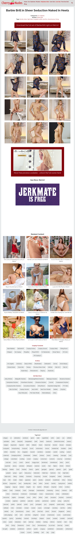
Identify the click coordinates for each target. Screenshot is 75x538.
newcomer (6, 497)
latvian (47, 483)
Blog (25, 4)
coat (70, 455)
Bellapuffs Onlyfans (20, 379)
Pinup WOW (35, 352)
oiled (46, 497)
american (25, 438)
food (17, 469)
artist (52, 438)
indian (59, 476)
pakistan (23, 501)
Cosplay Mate (53, 348)
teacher (59, 522)
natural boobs (49, 494)
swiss (4, 522)
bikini (28, 445)
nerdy (57, 494)
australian (6, 441)
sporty (11, 518)
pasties (53, 501)
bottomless (39, 448)
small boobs (51, 515)
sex (12, 511)
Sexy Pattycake (23, 393)
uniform (29, 529)
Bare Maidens (11, 348)
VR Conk (65, 352)
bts (19, 452)
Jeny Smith (35, 389)
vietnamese (69, 529)
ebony (14, 466)
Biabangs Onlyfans (52, 379)
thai (71, 522)
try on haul (52, 525)
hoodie (45, 476)
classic (48, 455)
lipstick (39, 487)
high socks (8, 476)
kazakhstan (56, 480)
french (31, 469)
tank (25, 522)
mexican (64, 490)
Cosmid (51, 382)
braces (47, 448)
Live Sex (58, 1)
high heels (30, 19)
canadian (48, 452)
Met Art (65, 367)
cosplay (35, 459)
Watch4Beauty (46, 393)
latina (40, 483)
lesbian (22, 487)
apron (32, 438)
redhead (6, 508)
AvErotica (19, 363)
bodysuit (24, 448)
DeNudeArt (47, 363)
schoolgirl (47, 508)
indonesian (67, 476)
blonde (22, 19)
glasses (59, 469)
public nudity (60, 504)
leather (70, 483)
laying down (61, 483)
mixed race (15, 494)
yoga (52, 532)
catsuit (69, 452)
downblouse (53, 462)
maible (5, 490)
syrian (10, 522)
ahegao (5, 438)
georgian (44, 469)
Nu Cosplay (18, 352)
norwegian (21, 497)
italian (20, 480)
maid (11, 490)
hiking (15, 476)
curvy (14, 462)
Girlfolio (50, 367)
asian (58, 438)
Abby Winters (8, 379)
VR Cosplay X (37, 355)
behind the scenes (59, 441)
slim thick (27, 515)
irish (9, 480)
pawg (59, 501)
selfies (69, 508)
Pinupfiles (26, 352)
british (5, 452)
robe (12, 508)
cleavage (63, 455)
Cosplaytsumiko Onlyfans (14, 386)
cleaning (55, 455)
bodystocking (15, 448)
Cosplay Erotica (31, 348)
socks (58, 515)
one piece (53, 497)
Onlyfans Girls (45, 1)
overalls (8, 501)
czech (21, 462)
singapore (61, 511)
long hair (54, 487)
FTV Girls (65, 386)
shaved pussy (51, 19)
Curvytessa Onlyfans (29, 386)
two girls (5, 529)
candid (55, 452)
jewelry (41, 480)
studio (48, 518)
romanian (19, 508)
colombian (14, 459)
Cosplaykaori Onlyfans (62, 382)
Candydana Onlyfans (12, 382)
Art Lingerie (10, 363)
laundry (53, 483)
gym (20, 473)
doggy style (35, 462)
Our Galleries (31, 1)
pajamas (15, 501)
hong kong (37, 476)
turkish (67, 525)
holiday (21, 476)
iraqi (4, 480)
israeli (14, 480)
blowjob (68, 445)
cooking (22, 459)
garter (37, 469)
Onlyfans (62, 389)
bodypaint (6, 448)
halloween (36, 473)
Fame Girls (21, 367)
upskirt (36, 529)
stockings (34, 518)
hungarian (36, 19)
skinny (68, 511)
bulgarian (25, 452)
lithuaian (46, 487)
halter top (45, 473)
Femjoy (29, 367)
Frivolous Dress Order (39, 367)
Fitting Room (63, 348)
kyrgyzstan (13, 483)
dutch (67, 462)
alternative (17, 438)
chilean (35, 455)
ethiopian (29, 466)
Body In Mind (28, 363)
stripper (42, 518)
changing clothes (16, 455)
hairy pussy (28, 473)
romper (26, 508)
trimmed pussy (42, 525)
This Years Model (34, 393)
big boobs (13, 445)
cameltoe (40, 452)
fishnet (68, 466)
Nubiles (55, 389)
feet (49, 466)
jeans (34, 480)
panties (38, 501)
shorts (47, 511)
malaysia (17, 490)
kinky (63, 480)
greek (70, 469)
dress (25, 19)
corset (29, 459)
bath (36, 441)
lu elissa (67, 487)
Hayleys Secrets (24, 389)
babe (13, 441)
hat (59, 473)
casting (62, 452)
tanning (45, 522)
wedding (36, 532)
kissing (69, 480)
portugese (38, 504)
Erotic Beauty (63, 363)
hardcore (53, 473)
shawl (28, 511)
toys (34, 525)
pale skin (30, 501)
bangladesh (28, 441)
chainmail (6, 455)
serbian (6, 511)
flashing (5, 469)
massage (31, 490)
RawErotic (51, 370)
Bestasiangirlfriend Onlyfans (36, 379)
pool (31, 504)
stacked (26, 518)
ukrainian (12, 529)
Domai (55, 363)
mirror (7, 494)
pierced (19, 504)
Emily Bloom (41, 386)
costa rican (44, 459)
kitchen (5, 483)
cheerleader (27, 455)
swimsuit (70, 518)
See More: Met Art (37, 180)
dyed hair (7, 466)
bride (70, 448)
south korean (66, 515)
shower (54, 511)
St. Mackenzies (46, 352)
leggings (7, 487)
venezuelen (60, 529)
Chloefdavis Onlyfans (27, 382)
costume (52, 459)
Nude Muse (24, 370)
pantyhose (45, 501)
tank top (31, 522)
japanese (27, 480)
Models (38, 1)
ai (10, 438)
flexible (12, 469)
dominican (44, 462)
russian (33, 508)
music (41, 494)
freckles (24, 469)
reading (69, 504)
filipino (55, 466)
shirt (33, 511)
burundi (32, 452)
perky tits (66, 501)
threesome (21, 525)
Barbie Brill (40, 17)
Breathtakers (38, 363)
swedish (62, 518)
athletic (69, 438)
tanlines (38, 522)
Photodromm (34, 370)
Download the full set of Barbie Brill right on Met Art (37, 25)
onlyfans (61, 497)
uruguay (42, 529)
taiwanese (18, 522)
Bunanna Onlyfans (65, 379)
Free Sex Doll (65, 1)
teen (65, 522)
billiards (34, 445)
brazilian (63, 448)
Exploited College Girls (54, 386)
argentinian (45, 438)
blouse (61, 445)
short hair (40, 511)
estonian (21, 466)
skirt (16, 515)
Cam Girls (52, 1)
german (51, 469)
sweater (55, 518)
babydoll (20, 441)
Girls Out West (13, 389)
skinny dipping (8, 515)
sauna (39, 508)
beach (41, 441)
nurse (28, 497)
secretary (54, 508)
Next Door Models (46, 389)
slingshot (35, 515)
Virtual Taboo (56, 352)
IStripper (9, 352)
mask (24, 490)
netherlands (65, 494)
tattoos (52, 522)
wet (43, 532)
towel (28, 525)
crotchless (68, 459)
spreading (18, 518)
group (14, 473)
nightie (14, 497)
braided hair (55, 448)
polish (25, 504)
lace (20, 483)
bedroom (48, 441)
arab (38, 438)
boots (31, 448)
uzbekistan (51, 529)
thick (7, 525)
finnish (61, 466)
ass (63, 438)
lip (34, 487)
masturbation (40, 490)
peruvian (6, 504)
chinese (42, 455)
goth (65, 469)
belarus (69, 441)
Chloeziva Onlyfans (40, 382)
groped (8, 473)
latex (35, 483)
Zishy (54, 393)
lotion (60, 487)
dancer (27, 462)
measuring (50, 490)
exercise (37, 466)
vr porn (29, 532)
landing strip (27, 483)
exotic (43, 466)
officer (40, 497)
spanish (4, 518)
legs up (15, 487)
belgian (6, 445)
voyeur (22, 532)
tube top (60, 525)
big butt (21, 445)
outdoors (68, 497)
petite (40, 19)
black (40, 445)
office (34, 497)
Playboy (43, 370)
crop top (59, 459)
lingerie (28, 487)
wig (47, 532)
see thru (45, 19)
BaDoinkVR (21, 348)
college (6, 459)
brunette (12, 452)
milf (71, 490)
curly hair (8, 462)
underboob (21, 529)
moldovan (24, 494)
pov (45, 504)
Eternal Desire (11, 367)
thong (57, 19)
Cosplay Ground (42, 348)
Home (25, 1)
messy (57, 490)
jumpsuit (48, 480)
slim (21, 515)
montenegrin (33, 494)
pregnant (51, 504)
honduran (28, 476)
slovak (43, 515)
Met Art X (57, 367)
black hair (47, 445)
